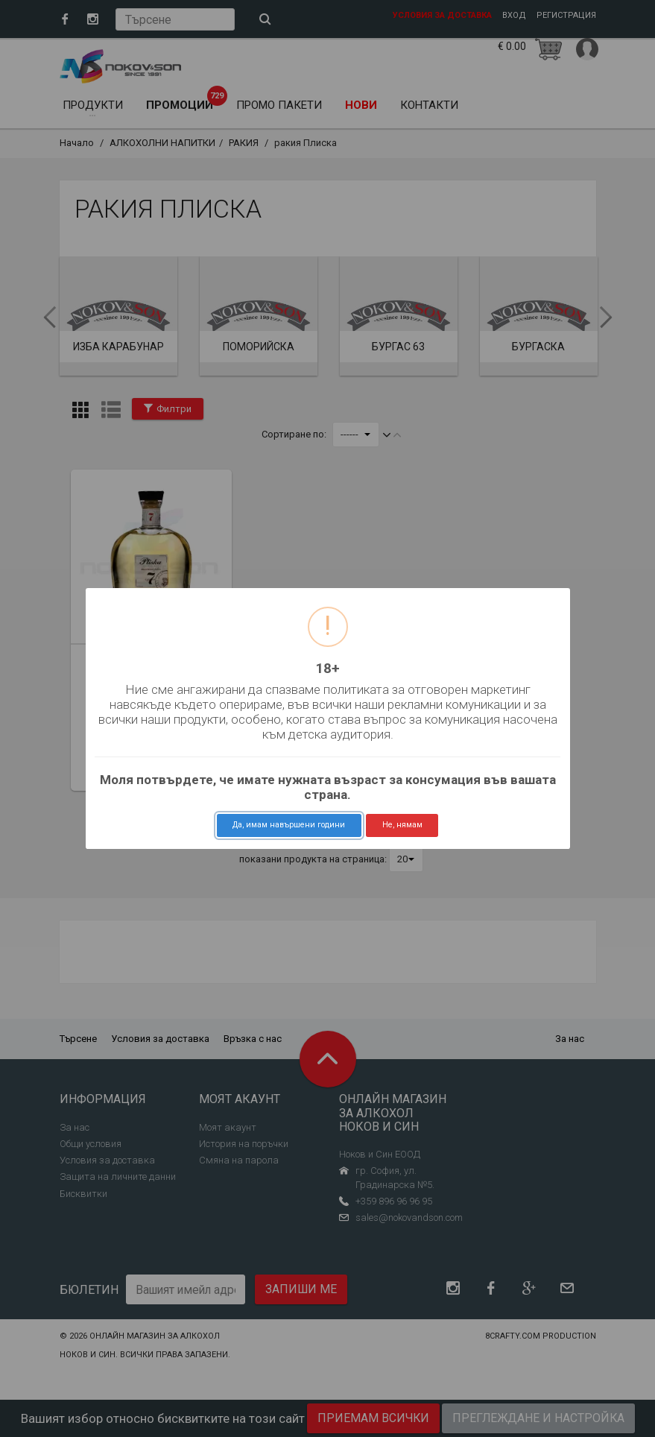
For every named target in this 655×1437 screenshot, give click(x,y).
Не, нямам (402, 825)
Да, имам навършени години (288, 825)
